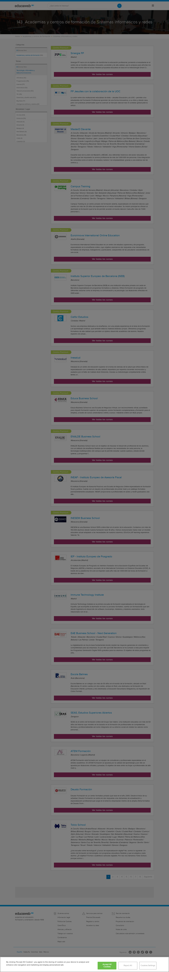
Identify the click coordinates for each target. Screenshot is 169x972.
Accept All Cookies (107, 965)
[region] (84, 964)
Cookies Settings (148, 965)
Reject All (128, 965)
